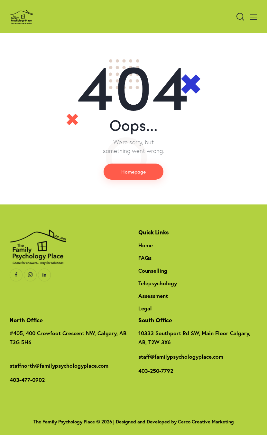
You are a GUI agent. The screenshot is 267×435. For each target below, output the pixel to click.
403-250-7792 (155, 370)
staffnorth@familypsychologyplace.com (59, 365)
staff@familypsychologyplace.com (180, 356)
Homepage (133, 171)
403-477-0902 (27, 379)
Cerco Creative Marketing (206, 422)
